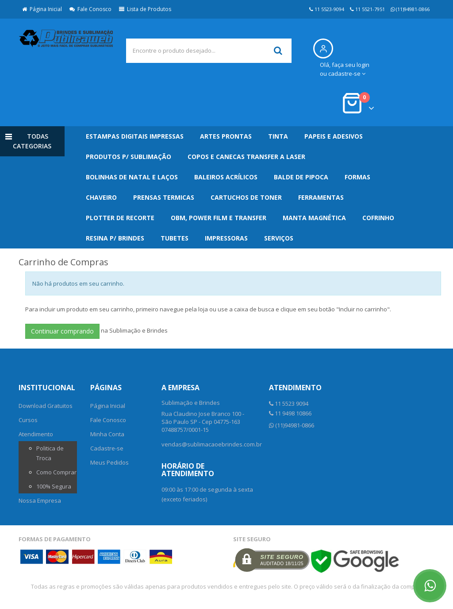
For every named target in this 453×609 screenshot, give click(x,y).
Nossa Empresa (40, 500)
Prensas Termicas (163, 197)
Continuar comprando (62, 331)
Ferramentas (321, 197)
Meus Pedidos (109, 462)
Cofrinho (378, 217)
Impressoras (226, 238)
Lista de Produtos (145, 9)
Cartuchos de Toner (246, 197)
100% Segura (53, 486)
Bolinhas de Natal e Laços (132, 177)
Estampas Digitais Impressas (135, 136)
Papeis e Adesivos (333, 136)
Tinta (278, 136)
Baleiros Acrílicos (225, 177)
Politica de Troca (50, 453)
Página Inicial (42, 9)
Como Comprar (56, 472)
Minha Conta (107, 434)
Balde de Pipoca (301, 177)
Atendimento (36, 434)
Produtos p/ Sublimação (128, 156)
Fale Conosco (90, 9)
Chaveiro (101, 197)
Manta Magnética (314, 217)
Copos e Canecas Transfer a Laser (246, 156)
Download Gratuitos (46, 406)
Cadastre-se (106, 448)
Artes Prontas (226, 136)
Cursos (28, 420)
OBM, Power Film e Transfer (218, 217)
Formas (357, 177)
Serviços (278, 238)
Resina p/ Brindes (115, 238)
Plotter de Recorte (120, 217)
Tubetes (174, 238)
